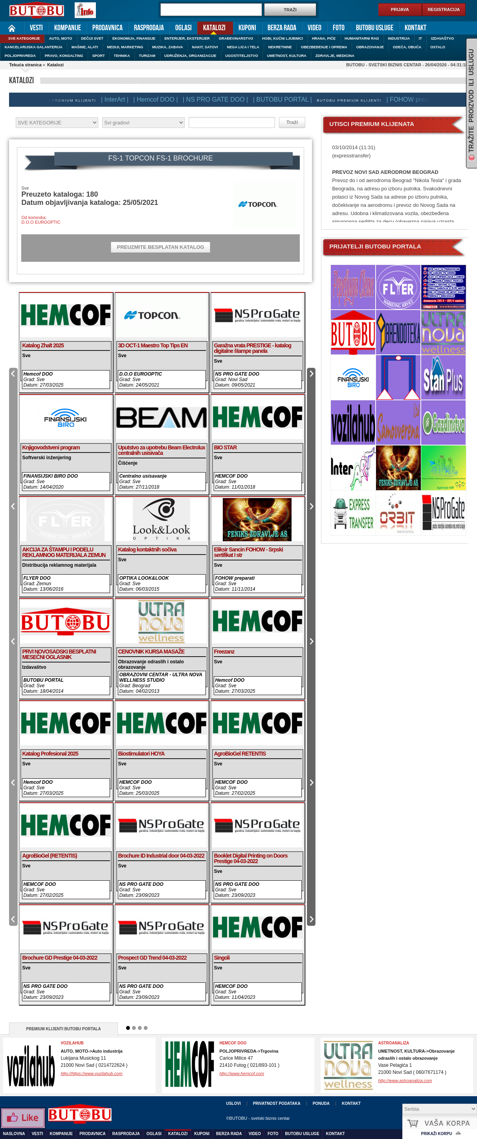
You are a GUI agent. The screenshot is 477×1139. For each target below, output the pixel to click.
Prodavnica (107, 28)
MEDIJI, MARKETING (125, 47)
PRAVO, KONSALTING (64, 56)
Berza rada (282, 28)
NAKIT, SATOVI (205, 47)
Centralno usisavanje (143, 476)
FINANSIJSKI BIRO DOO (50, 476)
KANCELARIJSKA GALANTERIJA (33, 47)
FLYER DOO (36, 578)
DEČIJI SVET (92, 38)
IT (420, 38)
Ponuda (321, 1103)
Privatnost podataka (277, 1103)
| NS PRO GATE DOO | (218, 99)
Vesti (36, 28)
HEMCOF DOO (231, 476)
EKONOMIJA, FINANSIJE (134, 38)
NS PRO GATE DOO (141, 884)
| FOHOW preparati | (417, 99)
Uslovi (233, 1103)
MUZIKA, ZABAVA (167, 47)
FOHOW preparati (235, 578)
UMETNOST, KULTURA (286, 56)
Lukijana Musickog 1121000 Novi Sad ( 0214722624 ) (94, 1058)
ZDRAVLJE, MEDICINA (335, 56)
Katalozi (211, 27)
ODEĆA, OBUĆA (407, 47)
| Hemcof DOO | (158, 99)
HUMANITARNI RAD (362, 38)
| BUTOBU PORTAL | (285, 99)
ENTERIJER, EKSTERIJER (186, 38)
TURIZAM (147, 56)
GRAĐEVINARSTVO (236, 38)
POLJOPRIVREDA (20, 56)
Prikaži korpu (436, 1134)
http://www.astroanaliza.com (405, 1080)
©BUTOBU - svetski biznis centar (258, 1118)
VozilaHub (72, 1043)
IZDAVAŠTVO (442, 38)
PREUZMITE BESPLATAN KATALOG (160, 247)
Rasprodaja (149, 28)
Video (314, 28)
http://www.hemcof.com (241, 1073)
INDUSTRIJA (399, 38)
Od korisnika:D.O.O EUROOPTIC (41, 220)
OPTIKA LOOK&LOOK (144, 578)
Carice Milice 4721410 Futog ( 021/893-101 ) (249, 1058)
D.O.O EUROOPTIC (140, 374)
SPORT (98, 56)
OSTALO (437, 47)
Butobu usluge (374, 28)
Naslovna (12, 28)
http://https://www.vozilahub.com (91, 1073)
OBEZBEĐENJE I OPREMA (324, 47)
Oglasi (183, 28)
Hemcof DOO (38, 374)
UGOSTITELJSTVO (241, 56)
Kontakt (415, 28)
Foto (339, 28)
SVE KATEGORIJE (24, 38)
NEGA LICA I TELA (243, 47)
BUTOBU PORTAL (43, 680)
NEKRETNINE (280, 47)
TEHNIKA (122, 56)
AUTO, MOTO (60, 38)
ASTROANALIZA (393, 1043)
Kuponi (247, 28)
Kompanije (67, 28)
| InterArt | (117, 99)
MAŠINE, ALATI (85, 47)
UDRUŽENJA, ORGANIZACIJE (190, 56)
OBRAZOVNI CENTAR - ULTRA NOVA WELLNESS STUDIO (160, 677)
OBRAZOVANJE (369, 47)
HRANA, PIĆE (324, 38)
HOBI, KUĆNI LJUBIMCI (282, 38)
